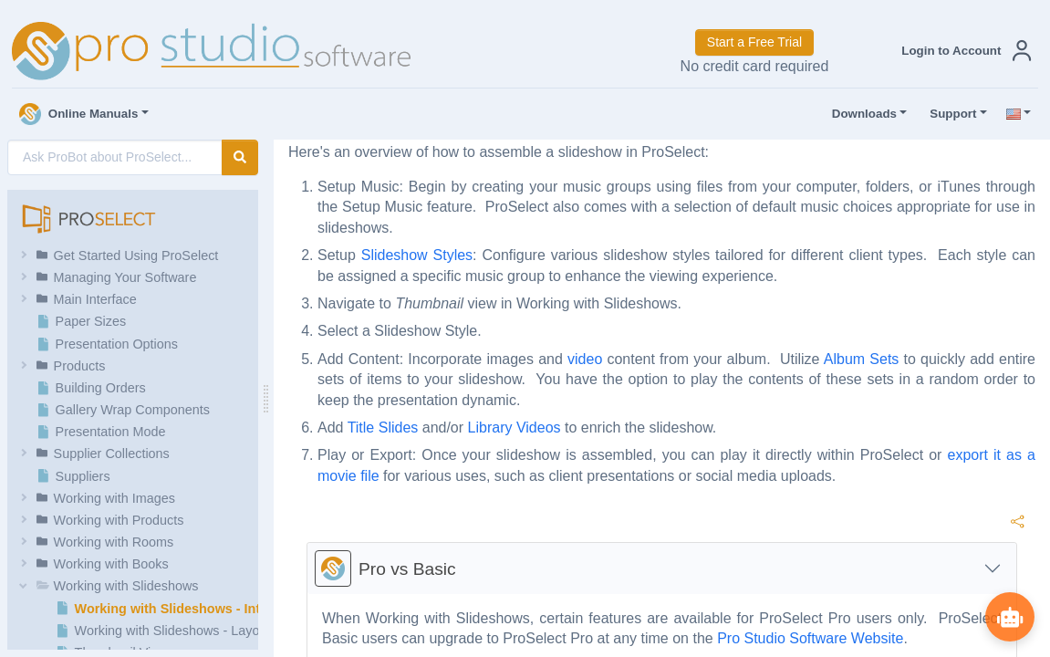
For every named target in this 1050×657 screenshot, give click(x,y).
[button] (962, 50)
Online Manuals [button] (79, 114)
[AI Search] (115, 157)
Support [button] (948, 114)
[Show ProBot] (1009, 616)
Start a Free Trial (754, 42)
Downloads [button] (860, 114)
